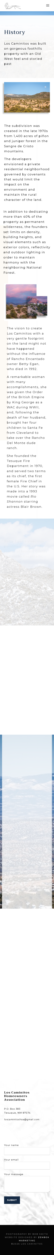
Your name (27, 1149)
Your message (27, 1183)
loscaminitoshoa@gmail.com (22, 1119)
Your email (27, 1164)
